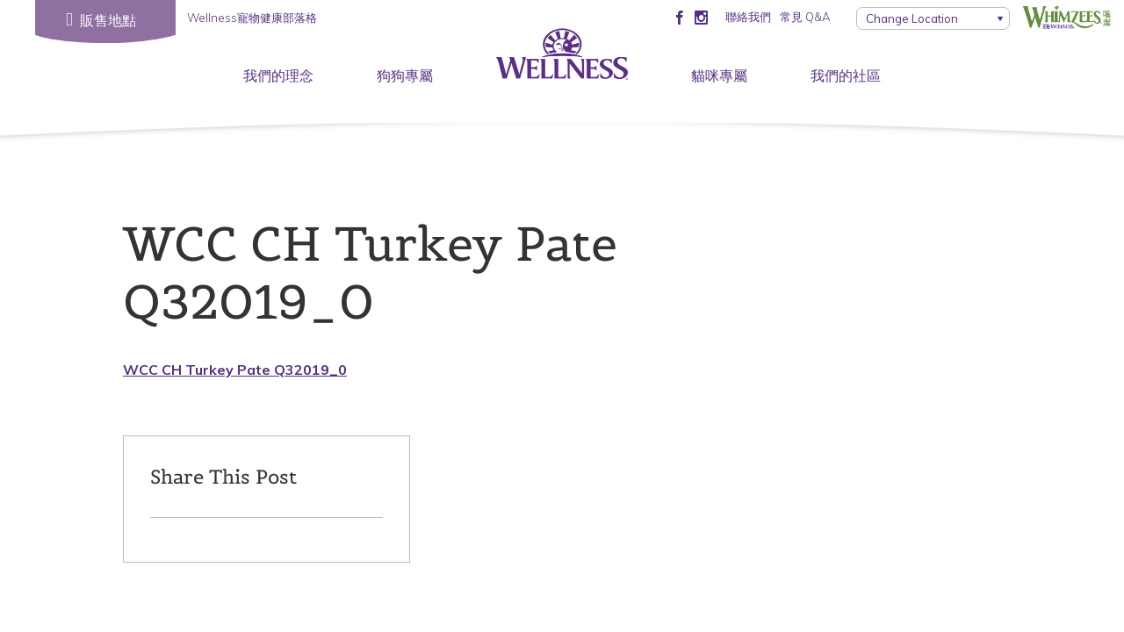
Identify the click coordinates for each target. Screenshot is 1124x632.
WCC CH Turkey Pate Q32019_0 (235, 369)
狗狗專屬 (405, 75)
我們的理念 (278, 75)
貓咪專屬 (719, 75)
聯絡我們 (748, 17)
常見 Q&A (805, 17)
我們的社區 (846, 75)
